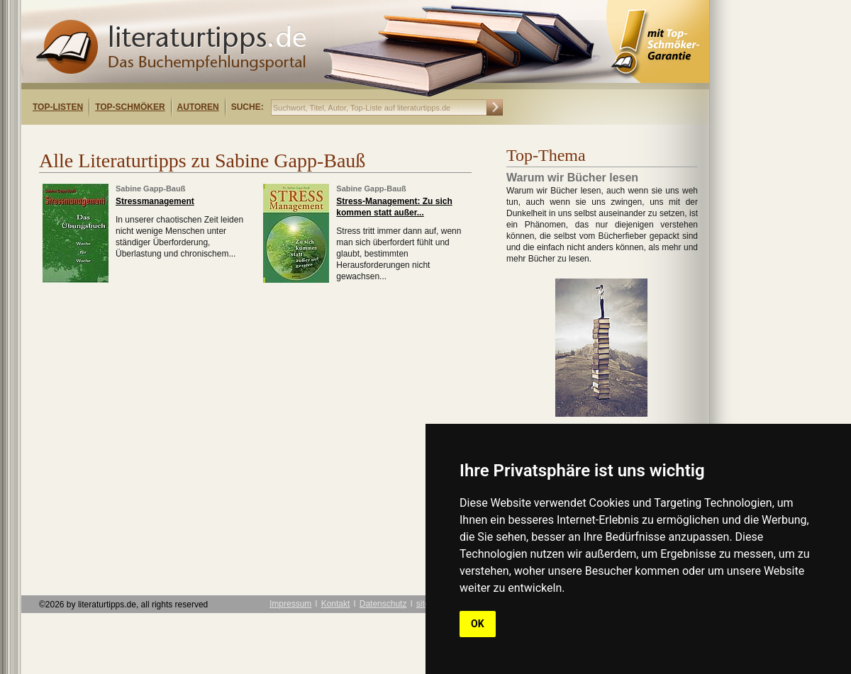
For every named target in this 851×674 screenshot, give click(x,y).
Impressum (290, 604)
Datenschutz (383, 604)
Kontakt (335, 604)
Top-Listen (58, 107)
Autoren (198, 107)
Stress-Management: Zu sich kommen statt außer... (394, 207)
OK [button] (477, 623)
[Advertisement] (204, 137)
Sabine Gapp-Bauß (150, 188)
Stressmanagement (155, 201)
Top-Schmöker (130, 107)
